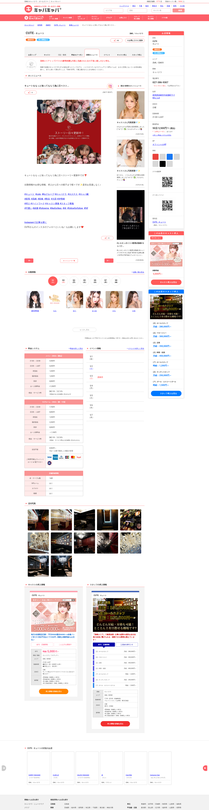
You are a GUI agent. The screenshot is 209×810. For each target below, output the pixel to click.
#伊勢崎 (61, 184)
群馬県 (40, 11)
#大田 (54, 184)
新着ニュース (74, 11)
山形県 (171, 790)
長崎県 (80, 804)
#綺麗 (35, 194)
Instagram (156, 142)
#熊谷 (47, 184)
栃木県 (73, 793)
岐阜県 (66, 797)
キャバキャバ (29, 11)
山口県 (95, 800)
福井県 (164, 793)
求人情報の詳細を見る (54, 677)
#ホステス (73, 180)
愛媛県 (157, 800)
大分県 (95, 804)
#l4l (65, 194)
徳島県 (143, 800)
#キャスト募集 (52, 189)
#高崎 (34, 184)
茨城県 (66, 793)
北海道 (66, 790)
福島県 (178, 790)
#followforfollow (75, 194)
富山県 (150, 793)
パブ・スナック (30, 800)
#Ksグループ (48, 180)
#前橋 (41, 184)
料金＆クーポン (77, 40)
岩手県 (150, 790)
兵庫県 (164, 797)
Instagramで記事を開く (35, 208)
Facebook (170, 142)
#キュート (29, 180)
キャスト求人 (122, 40)
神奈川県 (110, 793)
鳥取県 (66, 800)
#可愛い (28, 194)
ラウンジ (27, 808)
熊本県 (88, 804)
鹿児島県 (110, 804)
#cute (38, 180)
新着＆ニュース (92, 40)
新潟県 (143, 793)
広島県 (88, 800)
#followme (44, 194)
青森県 (143, 790)
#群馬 (27, 184)
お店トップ (32, 40)
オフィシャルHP (159, 130)
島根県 (73, 800)
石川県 (157, 793)
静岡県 (73, 797)
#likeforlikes (56, 194)
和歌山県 (179, 797)
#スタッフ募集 (67, 189)
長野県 (178, 793)
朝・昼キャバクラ (30, 797)
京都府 (150, 797)
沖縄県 (117, 804)
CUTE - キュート (60, 11)
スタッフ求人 (137, 40)
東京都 (102, 793)
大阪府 (157, 797)
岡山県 (80, 800)
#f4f (86, 194)
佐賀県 (73, 804)
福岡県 (66, 804)
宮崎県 (102, 804)
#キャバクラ (61, 180)
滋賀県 (143, 797)
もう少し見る (84, 315)
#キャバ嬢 (84, 180)
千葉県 (95, 793)
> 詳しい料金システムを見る (162, 121)
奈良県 (171, 797)
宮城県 (157, 790)
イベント (107, 40)
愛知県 (80, 797)
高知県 (164, 800)
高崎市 (48, 11)
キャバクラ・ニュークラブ (34, 790)
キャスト (47, 40)
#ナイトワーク (38, 189)
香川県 (150, 800)
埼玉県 (88, 793)
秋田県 (164, 790)
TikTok (163, 149)
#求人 (27, 189)
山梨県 (171, 793)
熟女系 (26, 804)
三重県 (88, 797)
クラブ (26, 793)
